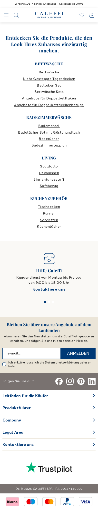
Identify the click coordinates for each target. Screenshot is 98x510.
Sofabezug (49, 186)
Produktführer (16, 408)
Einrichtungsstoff (48, 179)
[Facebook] (59, 381)
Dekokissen (49, 173)
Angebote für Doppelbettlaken (49, 98)
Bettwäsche (49, 72)
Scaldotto (49, 166)
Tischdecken (49, 207)
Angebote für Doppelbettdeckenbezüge (49, 105)
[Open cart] (92, 15)
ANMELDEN (78, 353)
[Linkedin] (92, 381)
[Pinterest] (81, 381)
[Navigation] (6, 15)
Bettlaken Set (49, 85)
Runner (49, 213)
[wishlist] (82, 15)
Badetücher (49, 139)
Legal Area (12, 432)
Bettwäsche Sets (49, 92)
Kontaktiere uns (48, 289)
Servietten (49, 220)
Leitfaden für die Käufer (25, 395)
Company (11, 420)
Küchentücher (49, 227)
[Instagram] (70, 381)
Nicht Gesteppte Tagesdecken (49, 79)
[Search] (16, 15)
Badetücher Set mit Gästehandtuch (49, 132)
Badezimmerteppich (49, 145)
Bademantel (49, 126)
